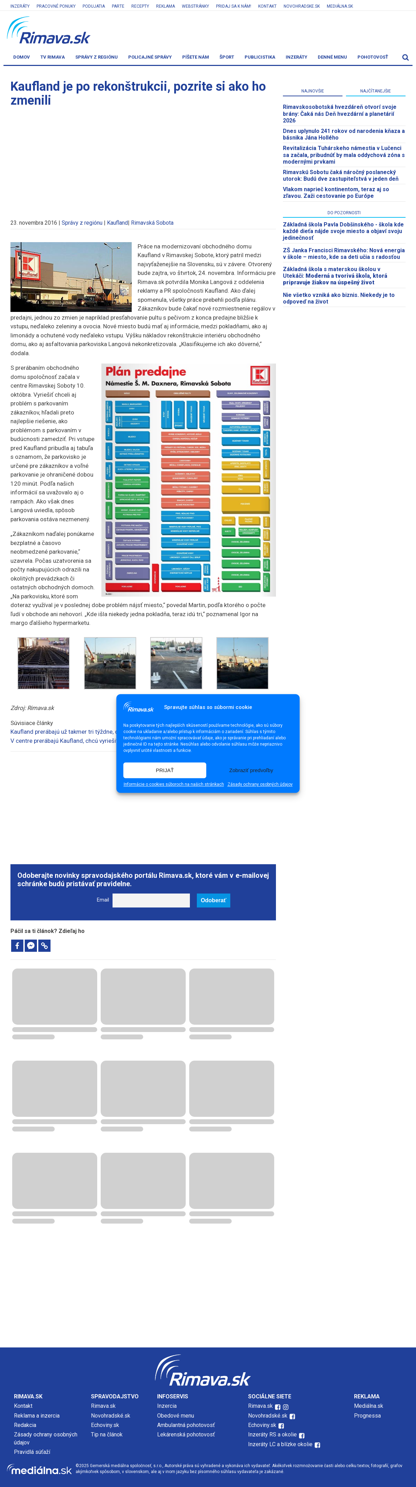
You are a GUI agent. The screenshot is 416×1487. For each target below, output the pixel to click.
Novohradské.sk (110, 1415)
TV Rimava (52, 57)
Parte (118, 6)
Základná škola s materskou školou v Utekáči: (335, 276)
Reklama (165, 6)
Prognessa (367, 1415)
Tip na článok (107, 1434)
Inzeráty (20, 6)
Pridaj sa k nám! (233, 6)
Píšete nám (195, 57)
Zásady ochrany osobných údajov (260, 784)
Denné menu (332, 57)
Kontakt (267, 6)
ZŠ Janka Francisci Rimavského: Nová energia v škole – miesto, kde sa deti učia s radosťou (344, 253)
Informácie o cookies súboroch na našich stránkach (174, 784)
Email (103, 900)
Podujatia (94, 6)
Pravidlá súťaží (32, 1452)
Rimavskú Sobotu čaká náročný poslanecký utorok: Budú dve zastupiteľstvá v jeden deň (341, 175)
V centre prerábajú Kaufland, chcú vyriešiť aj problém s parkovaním (97, 740)
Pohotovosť (372, 57)
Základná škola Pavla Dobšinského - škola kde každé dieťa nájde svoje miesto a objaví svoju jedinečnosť (343, 231)
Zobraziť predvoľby (251, 770)
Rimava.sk (103, 1406)
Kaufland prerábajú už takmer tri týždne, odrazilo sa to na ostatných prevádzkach (115, 731)
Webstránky (195, 6)
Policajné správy (150, 57)
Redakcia (25, 1425)
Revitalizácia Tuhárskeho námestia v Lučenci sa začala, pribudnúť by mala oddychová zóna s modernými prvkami (344, 155)
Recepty (140, 6)
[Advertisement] (143, 160)
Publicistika (260, 57)
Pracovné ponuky (56, 6)
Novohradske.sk (302, 6)
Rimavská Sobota (152, 222)
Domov (21, 57)
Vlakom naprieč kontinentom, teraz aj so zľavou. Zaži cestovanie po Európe (336, 192)
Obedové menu (175, 1415)
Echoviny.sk (105, 1425)
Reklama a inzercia (37, 1415)
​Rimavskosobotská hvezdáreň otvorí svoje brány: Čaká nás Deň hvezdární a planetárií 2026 (339, 114)
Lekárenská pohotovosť (186, 1434)
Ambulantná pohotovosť (186, 1425)
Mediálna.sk (340, 6)
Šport (226, 57)
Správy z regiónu (96, 57)
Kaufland (117, 222)
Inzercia (167, 1406)
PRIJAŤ (165, 770)
